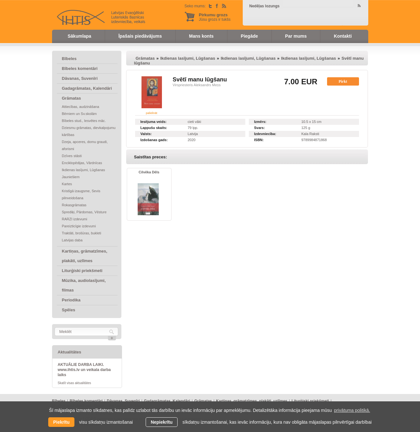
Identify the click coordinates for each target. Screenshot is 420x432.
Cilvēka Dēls (149, 172)
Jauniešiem (71, 177)
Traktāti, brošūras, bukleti (81, 233)
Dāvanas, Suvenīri (80, 78)
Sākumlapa (79, 36)
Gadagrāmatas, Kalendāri (87, 88)
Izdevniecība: (265, 134)
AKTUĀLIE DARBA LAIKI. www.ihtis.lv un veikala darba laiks (84, 369)
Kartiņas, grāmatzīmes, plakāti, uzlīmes (84, 256)
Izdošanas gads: (154, 140)
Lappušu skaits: (154, 128)
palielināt (151, 113)
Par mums (296, 36)
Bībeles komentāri (80, 68)
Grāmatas (71, 98)
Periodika (71, 300)
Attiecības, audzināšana (80, 107)
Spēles (68, 309)
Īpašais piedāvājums (140, 36)
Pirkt (343, 81)
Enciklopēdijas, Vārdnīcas (82, 163)
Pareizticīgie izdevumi (79, 226)
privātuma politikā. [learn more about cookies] (352, 410)
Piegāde (249, 36)
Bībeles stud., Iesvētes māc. (84, 121)
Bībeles (69, 58)
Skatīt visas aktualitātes (74, 383)
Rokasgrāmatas (74, 205)
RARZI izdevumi (74, 219)
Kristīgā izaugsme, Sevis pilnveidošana (81, 194)
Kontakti (343, 36)
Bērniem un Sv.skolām (79, 114)
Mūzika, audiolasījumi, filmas (84, 285)
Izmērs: (260, 122)
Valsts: (146, 134)
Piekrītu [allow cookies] (61, 422)
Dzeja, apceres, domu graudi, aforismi (85, 145)
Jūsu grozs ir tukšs (215, 17)
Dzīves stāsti (72, 156)
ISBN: (259, 140)
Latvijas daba (72, 240)
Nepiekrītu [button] (161, 422)
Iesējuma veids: (154, 122)
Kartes (67, 184)
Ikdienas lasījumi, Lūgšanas (83, 170)
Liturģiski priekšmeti (82, 270)
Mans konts (201, 36)
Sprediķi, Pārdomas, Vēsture (84, 212)
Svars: (259, 128)
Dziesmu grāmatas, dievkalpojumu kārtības (89, 131)
